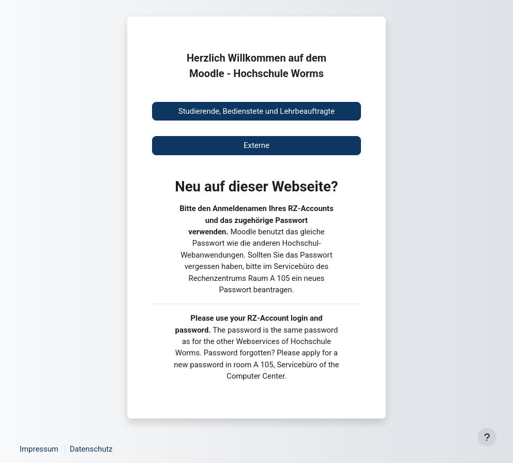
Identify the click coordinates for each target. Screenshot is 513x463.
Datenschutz (91, 449)
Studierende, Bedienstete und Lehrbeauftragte (256, 111)
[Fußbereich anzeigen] (487, 437)
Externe (256, 145)
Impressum (39, 449)
